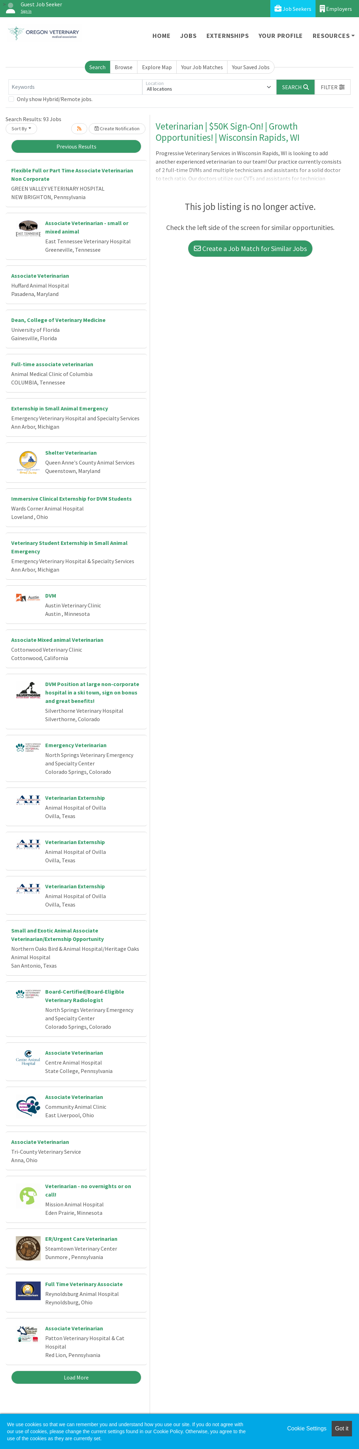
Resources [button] (331, 36)
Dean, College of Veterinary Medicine (58, 319)
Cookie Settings (306, 1428)
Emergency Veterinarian (76, 745)
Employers (336, 8)
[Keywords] (75, 87)
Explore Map (157, 67)
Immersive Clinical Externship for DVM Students (71, 498)
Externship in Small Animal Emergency (59, 408)
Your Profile (281, 36)
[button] (333, 87)
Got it (341, 1428)
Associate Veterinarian (40, 275)
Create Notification (117, 128)
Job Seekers (293, 8)
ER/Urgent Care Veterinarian (81, 1238)
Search (97, 67)
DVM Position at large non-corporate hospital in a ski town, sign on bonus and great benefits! (92, 692)
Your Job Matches (202, 67)
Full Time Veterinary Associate (84, 1283)
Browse (124, 67)
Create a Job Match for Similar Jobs (250, 248)
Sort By (19, 128)
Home (161, 36)
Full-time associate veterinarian (52, 364)
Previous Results (76, 146)
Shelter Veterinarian (71, 452)
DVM (50, 595)
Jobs (188, 36)
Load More (76, 1377)
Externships (227, 36)
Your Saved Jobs (251, 67)
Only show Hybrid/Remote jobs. (55, 99)
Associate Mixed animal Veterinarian (57, 639)
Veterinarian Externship (75, 797)
